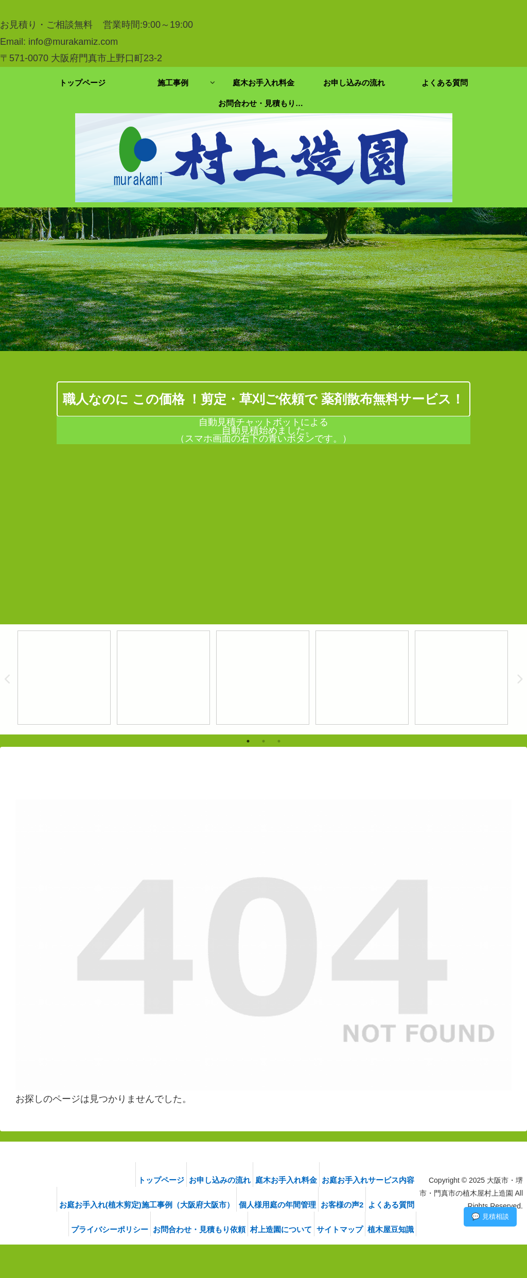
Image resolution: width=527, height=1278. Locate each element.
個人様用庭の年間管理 (268, 1204)
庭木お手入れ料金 (283, 1180)
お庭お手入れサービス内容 (371, 1180)
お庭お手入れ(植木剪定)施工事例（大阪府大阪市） (131, 1204)
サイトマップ (337, 1229)
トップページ (146, 1180)
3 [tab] (279, 741)
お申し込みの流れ (211, 1180)
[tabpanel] (64, 678)
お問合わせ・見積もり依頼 (184, 1229)
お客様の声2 (339, 1204)
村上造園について (272, 1229)
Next (519, 679)
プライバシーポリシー (88, 1229)
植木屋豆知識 (394, 1229)
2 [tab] (263, 741)
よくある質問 (395, 1204)
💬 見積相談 (490, 1216)
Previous (8, 679)
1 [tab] (248, 741)
